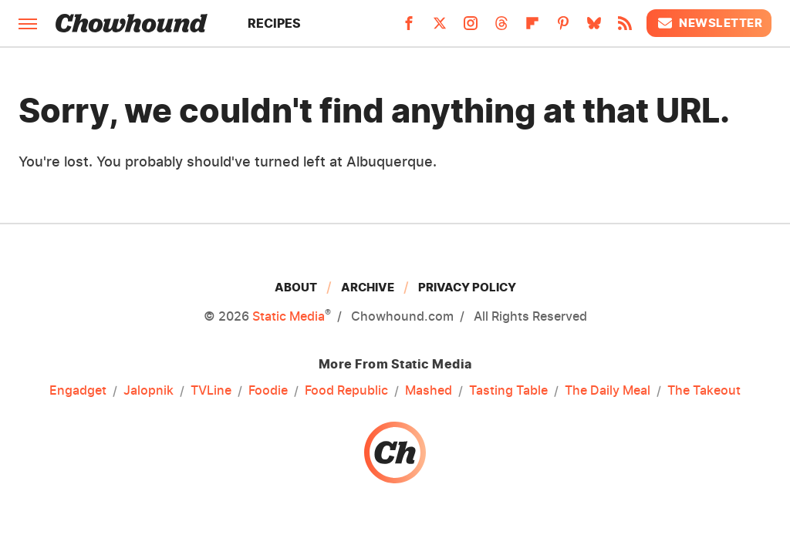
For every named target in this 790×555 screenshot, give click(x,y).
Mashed (428, 391)
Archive (367, 287)
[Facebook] (409, 27)
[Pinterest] (563, 27)
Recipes (274, 23)
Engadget (77, 391)
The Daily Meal (607, 391)
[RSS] (625, 27)
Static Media (288, 316)
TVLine (211, 391)
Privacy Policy (467, 287)
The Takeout (704, 391)
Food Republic (346, 391)
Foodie (268, 391)
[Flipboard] (532, 27)
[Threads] (501, 27)
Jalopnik (148, 391)
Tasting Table (508, 391)
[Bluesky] (594, 27)
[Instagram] (470, 27)
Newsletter (709, 23)
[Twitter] (439, 27)
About (296, 287)
